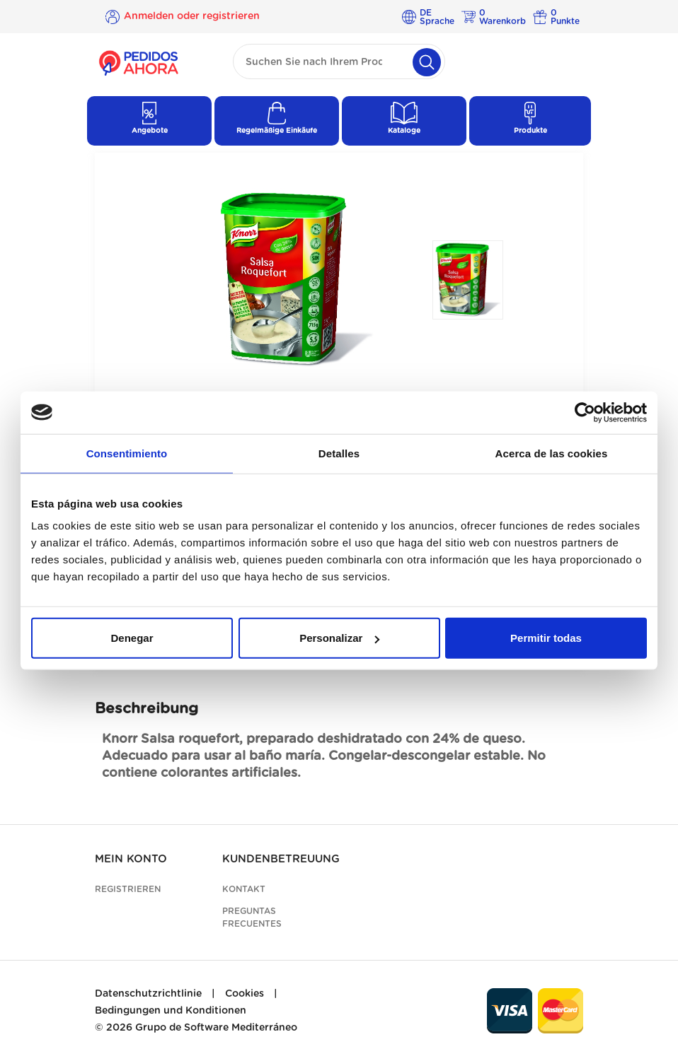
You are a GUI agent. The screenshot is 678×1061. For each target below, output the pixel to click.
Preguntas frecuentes (252, 917)
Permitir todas (546, 638)
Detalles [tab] (339, 453)
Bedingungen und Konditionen (170, 1011)
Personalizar (339, 638)
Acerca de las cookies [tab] (551, 453)
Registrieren (128, 889)
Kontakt (243, 889)
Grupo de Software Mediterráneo (216, 1028)
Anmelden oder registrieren (192, 16)
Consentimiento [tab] (127, 453)
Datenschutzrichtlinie (148, 994)
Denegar (131, 638)
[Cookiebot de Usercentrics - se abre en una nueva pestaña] (585, 412)
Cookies (244, 994)
